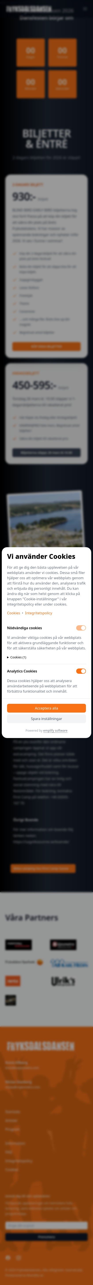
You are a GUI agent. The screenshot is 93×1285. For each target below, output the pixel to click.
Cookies (13, 613)
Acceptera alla (46, 708)
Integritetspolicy (38, 613)
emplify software (55, 730)
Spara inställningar (46, 718)
